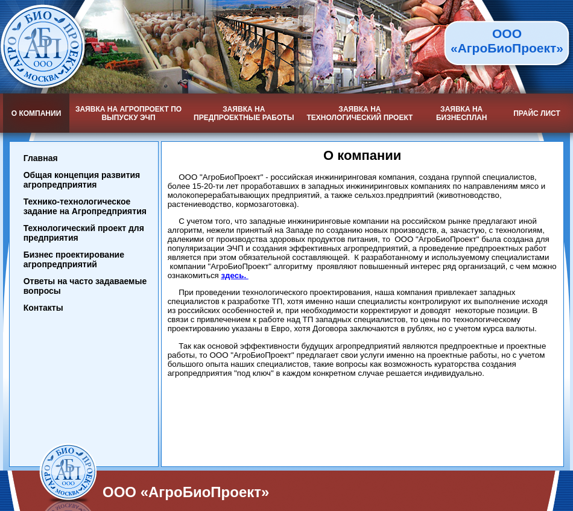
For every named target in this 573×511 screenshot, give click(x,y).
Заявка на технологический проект (359, 113)
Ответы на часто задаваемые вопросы (85, 286)
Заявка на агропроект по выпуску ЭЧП (128, 113)
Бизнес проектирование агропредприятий (74, 259)
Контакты (43, 308)
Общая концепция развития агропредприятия (82, 179)
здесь (232, 275)
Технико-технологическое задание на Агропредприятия (85, 206)
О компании (36, 113)
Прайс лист (536, 113)
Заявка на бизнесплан (461, 113)
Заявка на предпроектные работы (244, 113)
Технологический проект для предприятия (84, 233)
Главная (41, 158)
